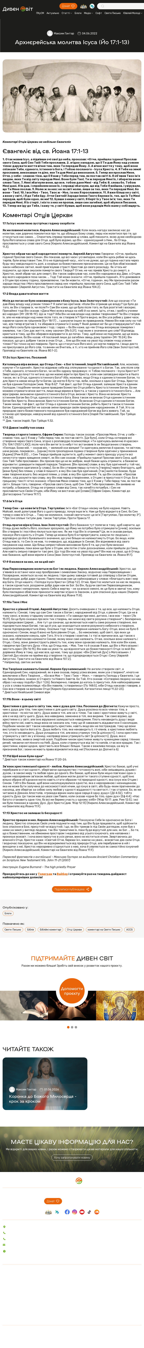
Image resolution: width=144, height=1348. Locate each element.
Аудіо (6, 1292)
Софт (99, 13)
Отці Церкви (74, 929)
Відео (6, 1297)
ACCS (129, 929)
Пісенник (29, 1278)
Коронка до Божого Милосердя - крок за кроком (42, 1098)
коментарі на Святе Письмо (104, 929)
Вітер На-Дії (31, 1292)
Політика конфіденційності (72, 1332)
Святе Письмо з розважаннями (42, 1288)
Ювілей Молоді (132, 13)
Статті (67, 13)
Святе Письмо (113, 13)
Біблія (30, 929)
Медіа (88, 13)
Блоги (78, 13)
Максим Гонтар (64, 33)
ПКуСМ (40, 13)
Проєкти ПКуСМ (12, 1318)
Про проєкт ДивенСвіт (16, 1313)
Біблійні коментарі (50, 929)
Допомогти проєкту (72, 990)
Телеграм (45, 874)
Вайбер (62, 874)
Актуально (53, 13)
